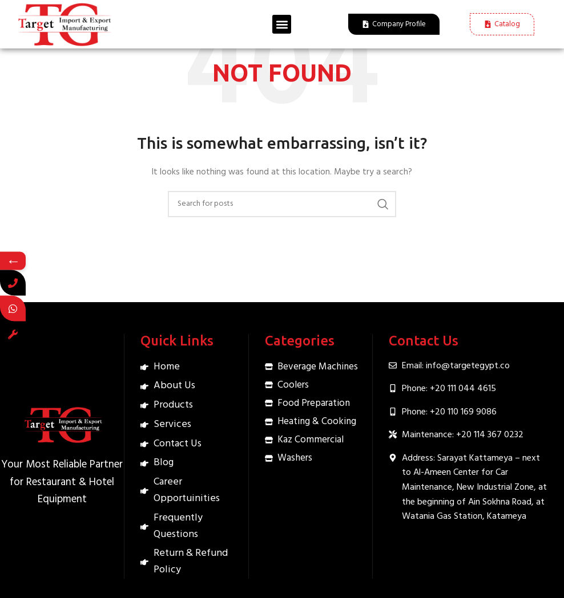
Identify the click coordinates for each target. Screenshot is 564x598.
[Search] (282, 204)
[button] (281, 24)
